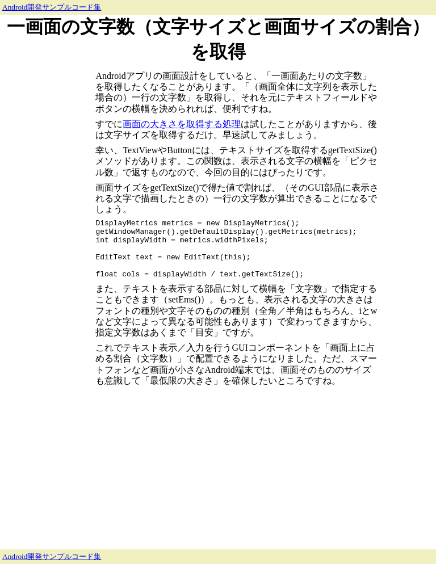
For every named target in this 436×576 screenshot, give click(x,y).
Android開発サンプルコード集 (51, 7)
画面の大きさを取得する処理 (182, 124)
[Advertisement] (47, 236)
